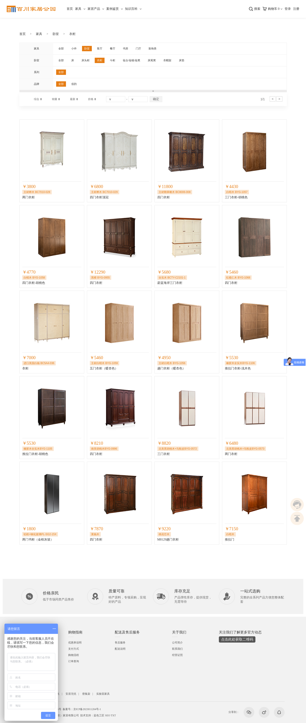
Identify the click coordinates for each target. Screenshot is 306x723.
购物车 (274, 8)
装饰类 (152, 48)
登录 (288, 8)
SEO (107, 715)
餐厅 (112, 48)
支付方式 (73, 648)
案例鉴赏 (112, 8)
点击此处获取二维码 (237, 639)
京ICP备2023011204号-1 (87, 709)
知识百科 (131, 8)
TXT (113, 715)
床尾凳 (152, 60)
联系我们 (177, 648)
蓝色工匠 (99, 715)
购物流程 (73, 655)
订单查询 (73, 661)
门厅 (138, 48)
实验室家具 (103, 693)
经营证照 (177, 655)
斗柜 (112, 60)
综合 (36, 99)
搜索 (257, 8)
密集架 (86, 693)
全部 (61, 48)
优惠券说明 (75, 642)
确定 (156, 99)
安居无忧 (71, 693)
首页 (70, 8)
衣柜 (72, 34)
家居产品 (94, 8)
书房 (125, 48)
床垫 (181, 60)
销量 (54, 99)
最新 (72, 99)
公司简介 (177, 642)
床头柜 (86, 60)
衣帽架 (167, 60)
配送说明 (120, 648)
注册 (296, 8)
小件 (74, 48)
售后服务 (120, 642)
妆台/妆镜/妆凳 (131, 60)
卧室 (56, 34)
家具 (78, 8)
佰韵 (74, 84)
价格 (90, 99)
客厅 (99, 48)
